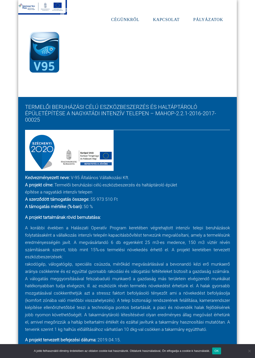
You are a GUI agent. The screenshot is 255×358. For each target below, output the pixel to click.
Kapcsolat (166, 19)
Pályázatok (208, 19)
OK (216, 351)
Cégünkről (125, 19)
